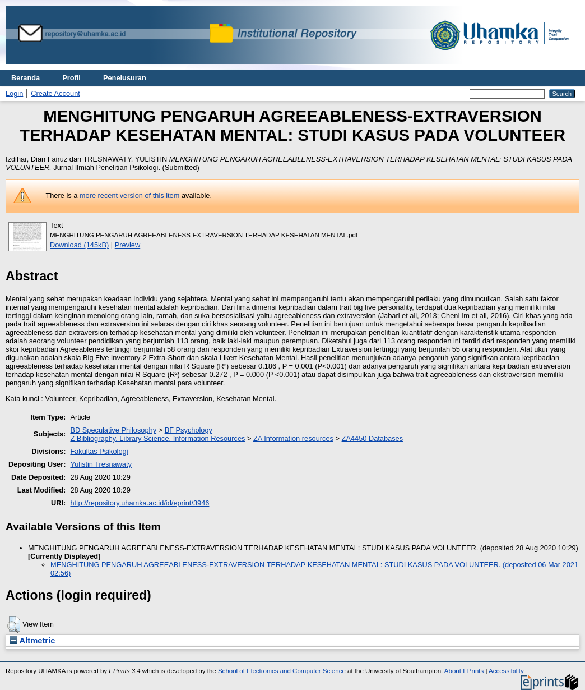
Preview (128, 245)
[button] (13, 624)
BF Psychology (188, 430)
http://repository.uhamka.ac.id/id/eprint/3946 (139, 503)
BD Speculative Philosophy (113, 430)
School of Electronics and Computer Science (282, 671)
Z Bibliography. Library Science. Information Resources (157, 438)
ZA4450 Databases (372, 438)
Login (14, 93)
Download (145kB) (79, 245)
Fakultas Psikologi (99, 451)
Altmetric (32, 640)
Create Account (55, 93)
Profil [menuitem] (71, 77)
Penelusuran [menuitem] (124, 77)
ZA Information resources (293, 438)
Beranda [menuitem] (25, 77)
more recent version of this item (130, 195)
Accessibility (506, 671)
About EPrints (464, 671)
